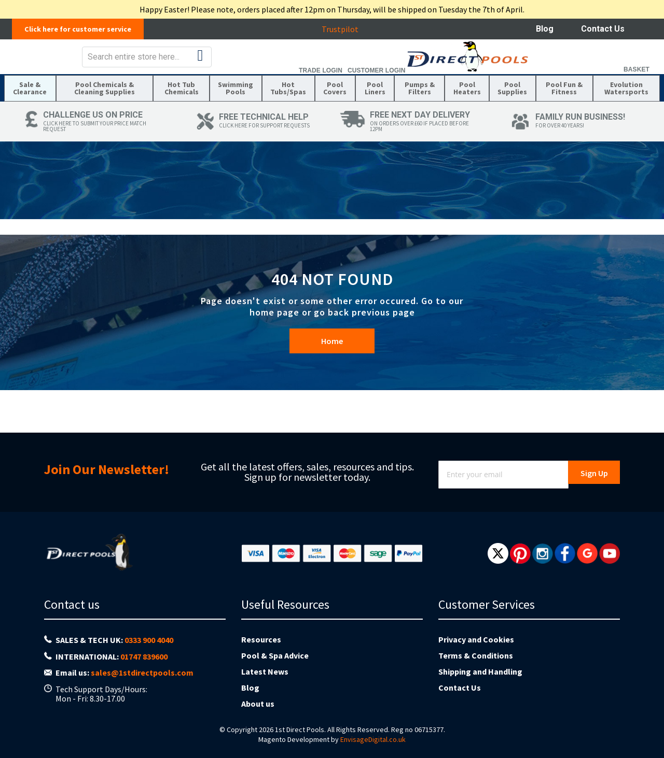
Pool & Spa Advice (275, 655)
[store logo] (86, 64)
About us (257, 703)
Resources (261, 639)
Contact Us (603, 29)
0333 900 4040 (149, 640)
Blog (545, 29)
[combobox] (359, 64)
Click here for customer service (83, 29)
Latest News (264, 671)
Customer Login (581, 77)
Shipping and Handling (480, 671)
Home (332, 370)
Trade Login (525, 77)
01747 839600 (144, 656)
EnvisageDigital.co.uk (373, 739)
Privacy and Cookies (476, 639)
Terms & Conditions (475, 655)
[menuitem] (32, 110)
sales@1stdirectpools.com (142, 672)
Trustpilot (345, 29)
